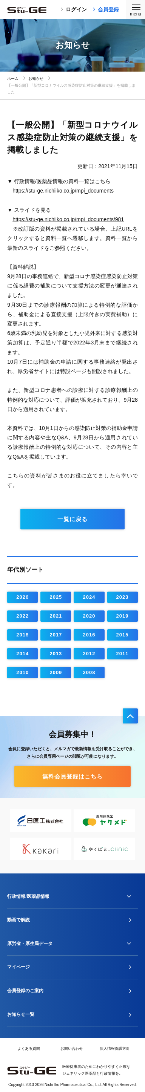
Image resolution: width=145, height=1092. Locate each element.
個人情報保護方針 (115, 1048)
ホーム (13, 78)
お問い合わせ (71, 1048)
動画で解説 (18, 919)
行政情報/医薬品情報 (28, 896)
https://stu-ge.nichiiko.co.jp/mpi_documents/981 (68, 219)
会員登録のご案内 (25, 990)
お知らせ (35, 78)
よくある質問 (28, 1048)
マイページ (18, 967)
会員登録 (106, 9)
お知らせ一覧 (20, 1014)
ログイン (73, 9)
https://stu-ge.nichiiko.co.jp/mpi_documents (63, 191)
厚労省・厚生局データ (29, 943)
